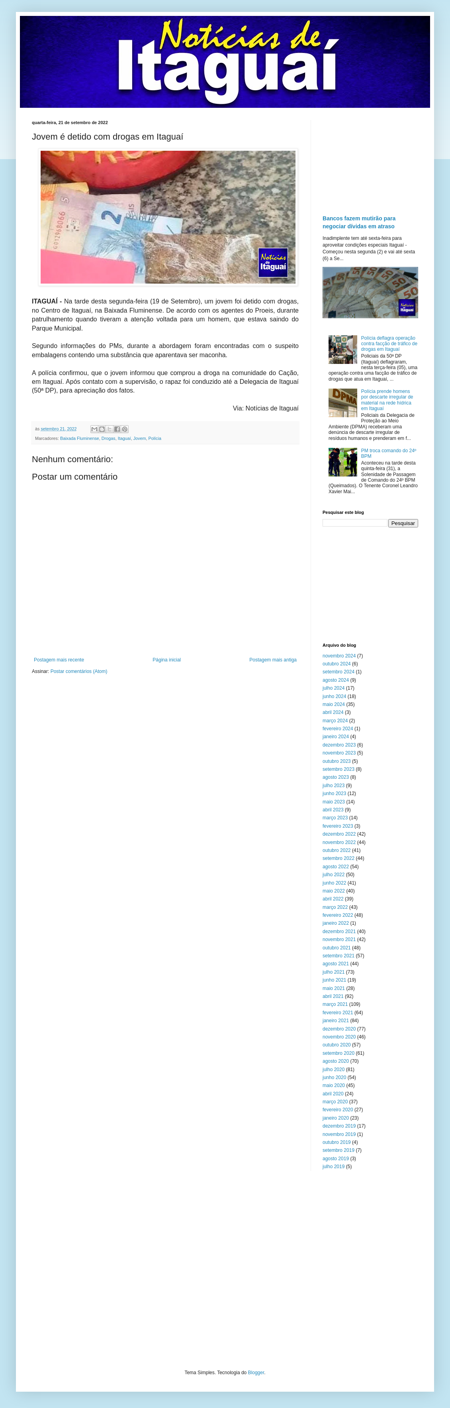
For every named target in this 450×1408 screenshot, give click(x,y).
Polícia (155, 438)
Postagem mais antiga (273, 660)
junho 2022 (334, 883)
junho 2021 (334, 980)
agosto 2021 (336, 964)
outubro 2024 (337, 664)
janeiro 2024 (336, 736)
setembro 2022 (338, 858)
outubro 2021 (337, 948)
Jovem (139, 438)
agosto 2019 (336, 1158)
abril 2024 (333, 712)
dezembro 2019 (339, 1126)
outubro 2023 (337, 761)
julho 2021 (333, 972)
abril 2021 (333, 996)
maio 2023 (334, 802)
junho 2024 (334, 696)
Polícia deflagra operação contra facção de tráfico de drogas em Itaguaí (389, 343)
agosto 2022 (336, 866)
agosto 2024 (336, 680)
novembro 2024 (339, 656)
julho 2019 (333, 1166)
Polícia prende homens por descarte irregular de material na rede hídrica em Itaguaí (387, 400)
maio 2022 (334, 891)
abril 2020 (333, 1094)
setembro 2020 (338, 1053)
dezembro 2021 (339, 931)
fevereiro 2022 (338, 915)
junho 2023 (334, 793)
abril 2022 (333, 899)
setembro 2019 (338, 1150)
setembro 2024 (338, 672)
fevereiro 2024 (338, 728)
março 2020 (335, 1102)
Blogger (256, 1372)
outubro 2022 (337, 850)
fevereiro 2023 (338, 826)
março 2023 (335, 818)
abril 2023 (333, 810)
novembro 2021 (339, 939)
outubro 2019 (337, 1142)
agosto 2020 (336, 1061)
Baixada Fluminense (79, 438)
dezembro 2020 (339, 1029)
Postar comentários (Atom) (79, 671)
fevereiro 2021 (338, 1012)
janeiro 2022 (336, 923)
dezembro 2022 (339, 834)
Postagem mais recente (59, 660)
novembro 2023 (339, 753)
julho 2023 (333, 785)
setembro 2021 (338, 956)
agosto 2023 (336, 777)
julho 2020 (333, 1069)
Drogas (108, 438)
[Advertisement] (370, 160)
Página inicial (167, 660)
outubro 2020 (337, 1045)
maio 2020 (334, 1085)
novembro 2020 (339, 1037)
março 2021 (335, 1004)
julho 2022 (333, 874)
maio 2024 (334, 704)
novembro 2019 (339, 1134)
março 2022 (335, 907)
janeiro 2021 (336, 1020)
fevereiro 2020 (338, 1109)
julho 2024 (333, 688)
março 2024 (335, 720)
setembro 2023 (338, 769)
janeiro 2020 (336, 1118)
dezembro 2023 (339, 745)
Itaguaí (124, 438)
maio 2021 (334, 988)
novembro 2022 (339, 842)
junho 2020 (334, 1077)
